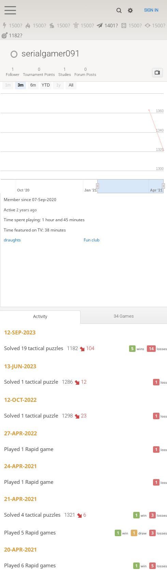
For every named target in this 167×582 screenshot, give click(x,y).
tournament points (39, 72)
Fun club (91, 240)
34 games (124, 316)
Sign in (151, 10)
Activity (40, 316)
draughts (12, 240)
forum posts (85, 72)
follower (12, 72)
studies (64, 72)
